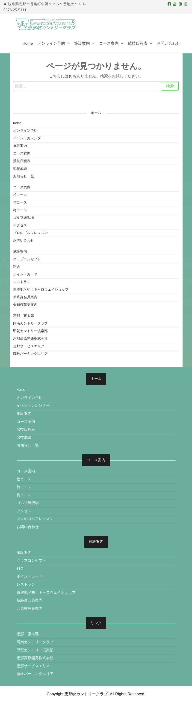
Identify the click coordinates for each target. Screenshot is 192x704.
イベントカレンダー (28, 138)
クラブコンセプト (27, 259)
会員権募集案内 (25, 305)
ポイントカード (25, 275)
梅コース (20, 210)
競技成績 (20, 169)
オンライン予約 (51, 43)
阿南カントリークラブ (30, 324)
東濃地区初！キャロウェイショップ (40, 290)
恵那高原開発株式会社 (30, 339)
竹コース (20, 203)
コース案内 (109, 43)
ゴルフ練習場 (23, 218)
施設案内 (82, 43)
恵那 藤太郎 (23, 316)
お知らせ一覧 (23, 176)
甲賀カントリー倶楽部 (30, 331)
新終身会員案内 (25, 297)
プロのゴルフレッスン (30, 233)
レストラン (21, 282)
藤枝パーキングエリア (30, 354)
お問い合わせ (168, 43)
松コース (20, 195)
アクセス (20, 226)
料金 (16, 267)
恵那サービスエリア (28, 346)
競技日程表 (138, 43)
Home (27, 43)
